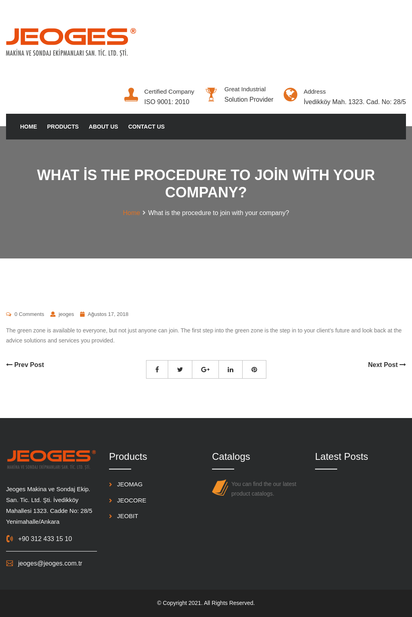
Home (28, 126)
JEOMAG (129, 484)
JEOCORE (131, 500)
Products (63, 126)
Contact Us (146, 126)
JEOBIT (127, 515)
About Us (103, 126)
